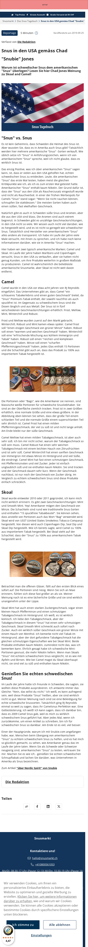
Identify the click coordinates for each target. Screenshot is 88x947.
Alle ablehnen (59, 925)
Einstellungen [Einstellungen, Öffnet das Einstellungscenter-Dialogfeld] (41, 935)
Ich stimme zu (23, 925)
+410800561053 (45, 864)
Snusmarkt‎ (8, 21)
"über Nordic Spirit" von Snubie (37, 768)
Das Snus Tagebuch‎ (27, 21)
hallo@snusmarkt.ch (45, 858)
